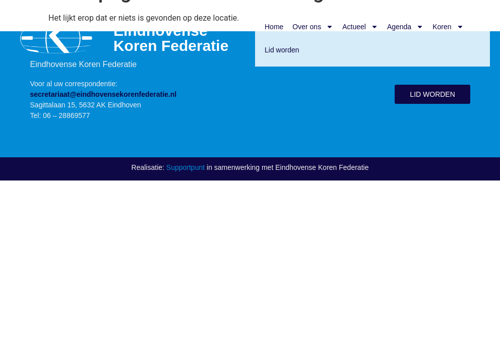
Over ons (312, 26)
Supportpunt (185, 167)
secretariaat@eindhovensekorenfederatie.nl (103, 94)
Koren (447, 26)
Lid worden (282, 50)
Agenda (405, 26)
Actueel (360, 26)
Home (274, 27)
